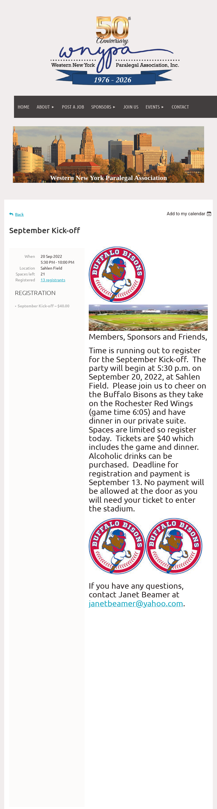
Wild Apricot (146, 802)
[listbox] (190, 213)
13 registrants (53, 279)
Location (27, 267)
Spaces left (25, 273)
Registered (25, 279)
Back (19, 214)
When (30, 256)
